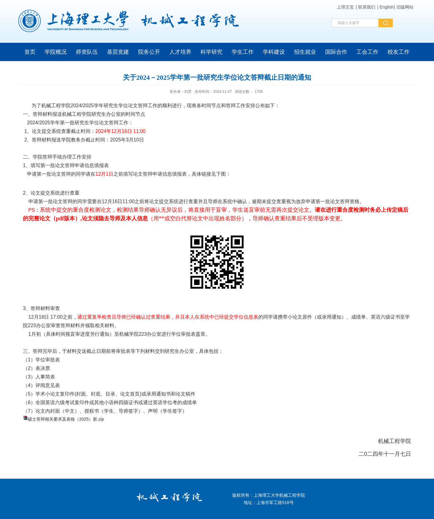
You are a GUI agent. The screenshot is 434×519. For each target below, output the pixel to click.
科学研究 (211, 52)
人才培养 (180, 52)
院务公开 (149, 52)
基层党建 (118, 52)
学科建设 (274, 52)
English (387, 7)
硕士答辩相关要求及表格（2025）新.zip (66, 419)
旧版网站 (405, 7)
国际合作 (336, 52)
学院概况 (56, 52)
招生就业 (305, 52)
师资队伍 (87, 52)
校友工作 (399, 52)
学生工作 (243, 52)
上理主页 (345, 7)
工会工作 (367, 52)
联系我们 (366, 7)
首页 (29, 52)
